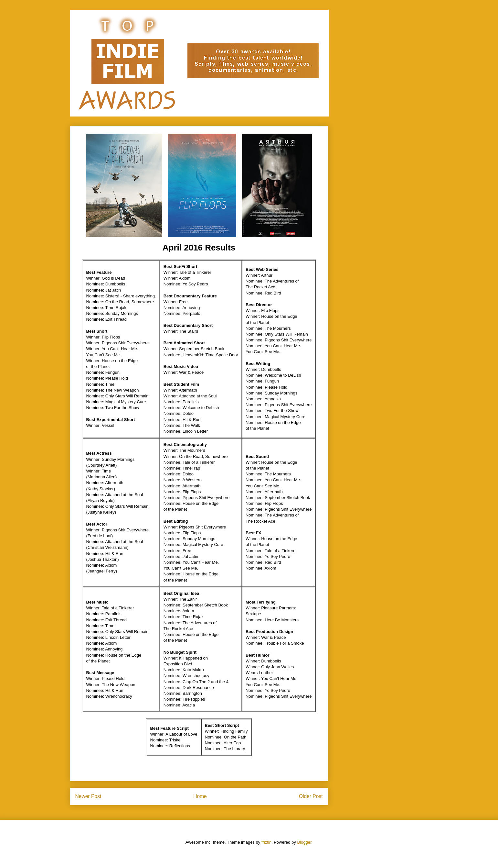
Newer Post (88, 796)
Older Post (311, 796)
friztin (266, 842)
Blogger (304, 842)
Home (200, 796)
